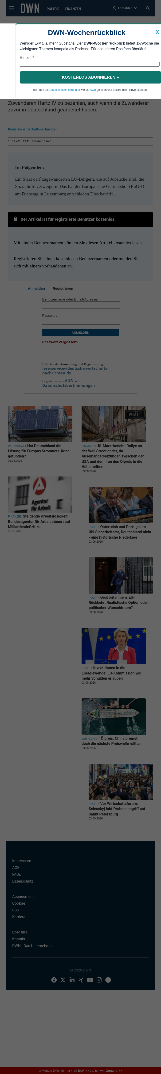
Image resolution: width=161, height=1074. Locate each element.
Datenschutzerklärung (63, 89)
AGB (93, 89)
